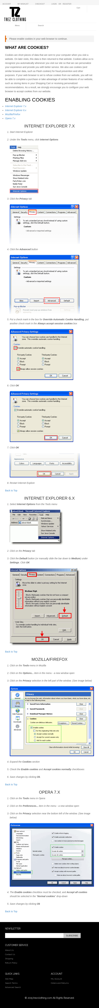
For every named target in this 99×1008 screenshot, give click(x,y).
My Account (56, 979)
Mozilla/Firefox (12, 114)
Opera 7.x (10, 118)
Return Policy (11, 963)
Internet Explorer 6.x (15, 110)
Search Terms (11, 983)
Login (54, 4)
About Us (9, 950)
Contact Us (10, 954)
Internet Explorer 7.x (15, 106)
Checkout (40, 4)
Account (7, 4)
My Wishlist (23, 4)
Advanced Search (13, 987)
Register (67, 4)
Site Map (9, 979)
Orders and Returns (60, 983)
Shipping (9, 958)
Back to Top (11, 490)
